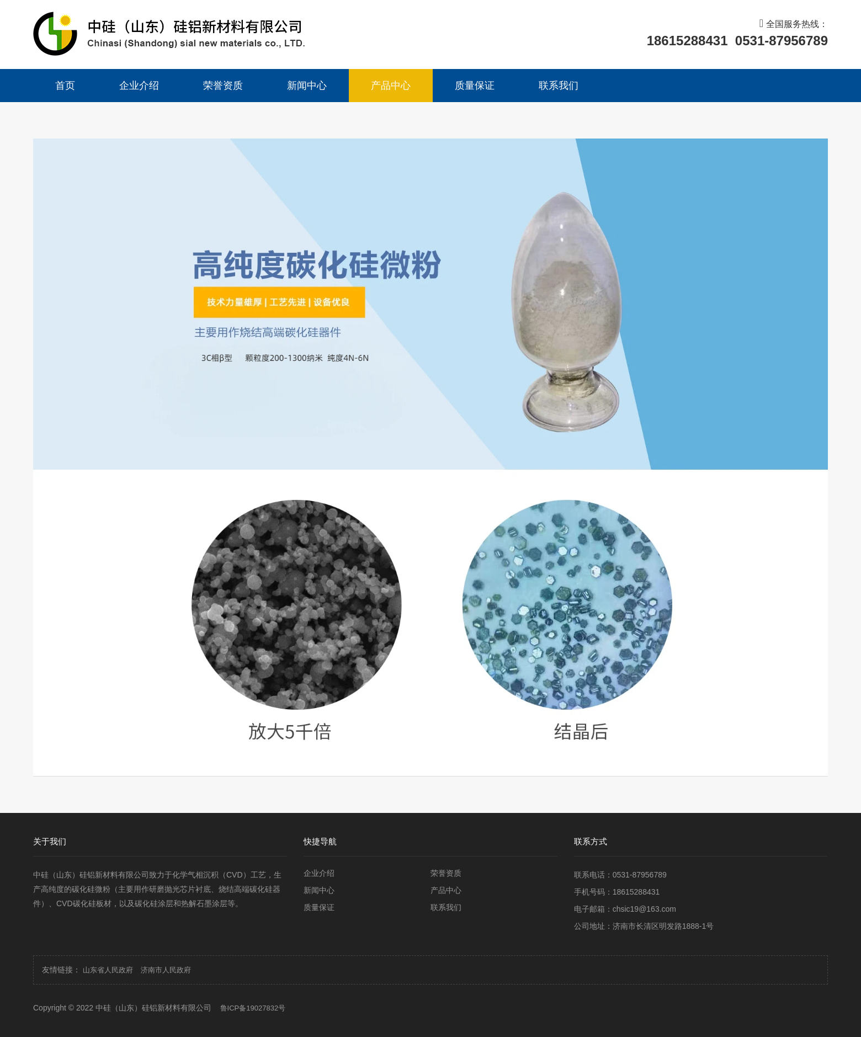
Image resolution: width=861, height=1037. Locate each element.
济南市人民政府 (166, 970)
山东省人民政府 (108, 970)
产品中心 (391, 85)
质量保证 (475, 85)
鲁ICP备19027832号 (253, 1008)
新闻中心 (307, 85)
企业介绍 (139, 85)
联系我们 (558, 85)
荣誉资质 (223, 85)
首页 (65, 85)
